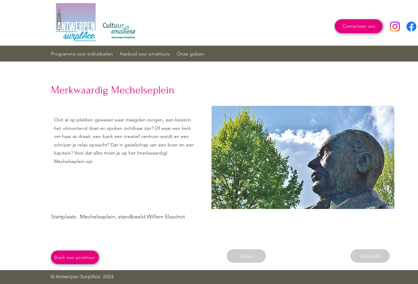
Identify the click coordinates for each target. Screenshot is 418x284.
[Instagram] (394, 26)
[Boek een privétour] (75, 257)
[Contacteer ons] (359, 26)
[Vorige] (246, 256)
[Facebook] (411, 26)
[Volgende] (370, 256)
